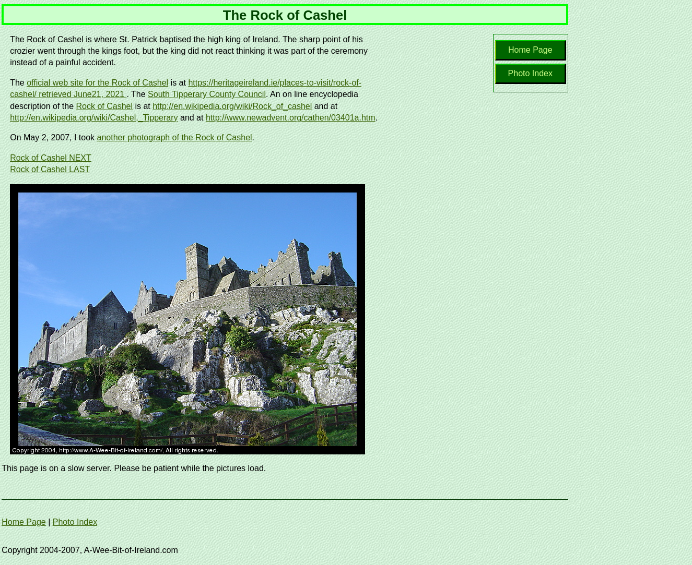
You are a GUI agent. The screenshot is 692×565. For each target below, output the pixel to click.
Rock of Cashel (104, 106)
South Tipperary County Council (207, 94)
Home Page (530, 49)
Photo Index (530, 73)
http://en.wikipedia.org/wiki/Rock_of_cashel (232, 106)
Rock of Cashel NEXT (50, 157)
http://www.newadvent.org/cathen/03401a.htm (291, 117)
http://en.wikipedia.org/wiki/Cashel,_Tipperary (94, 117)
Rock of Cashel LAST (50, 169)
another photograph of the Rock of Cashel (174, 137)
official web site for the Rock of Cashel (97, 82)
